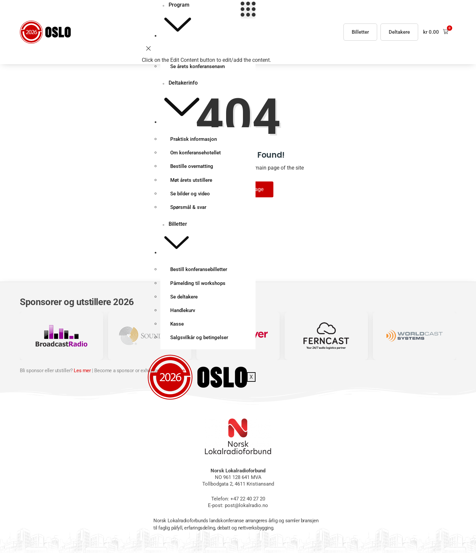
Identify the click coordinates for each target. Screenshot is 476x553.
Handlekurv (183, 313)
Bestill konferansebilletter (199, 272)
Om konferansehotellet (196, 154)
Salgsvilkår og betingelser (199, 341)
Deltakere (399, 32)
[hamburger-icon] (247, 10)
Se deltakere (184, 299)
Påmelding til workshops (198, 286)
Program (176, 20)
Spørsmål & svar (189, 209)
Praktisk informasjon (194, 140)
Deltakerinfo (180, 102)
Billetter (175, 240)
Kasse (177, 327)
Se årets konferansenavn (198, 67)
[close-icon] (148, 49)
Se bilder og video (190, 195)
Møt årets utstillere (192, 181)
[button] (435, 31)
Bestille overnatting (192, 168)
